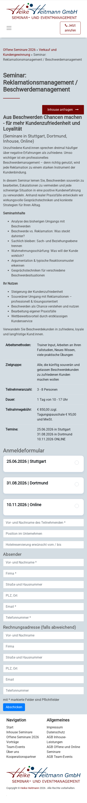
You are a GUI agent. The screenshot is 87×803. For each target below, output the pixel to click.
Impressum (55, 727)
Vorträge (12, 742)
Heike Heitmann (29, 788)
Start (9, 727)
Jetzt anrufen (70, 27)
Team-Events (15, 747)
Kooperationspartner (21, 757)
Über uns (12, 752)
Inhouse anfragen (63, 110)
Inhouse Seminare (19, 732)
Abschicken (14, 707)
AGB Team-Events (59, 757)
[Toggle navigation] (9, 28)
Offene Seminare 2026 (19, 50)
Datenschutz (56, 732)
